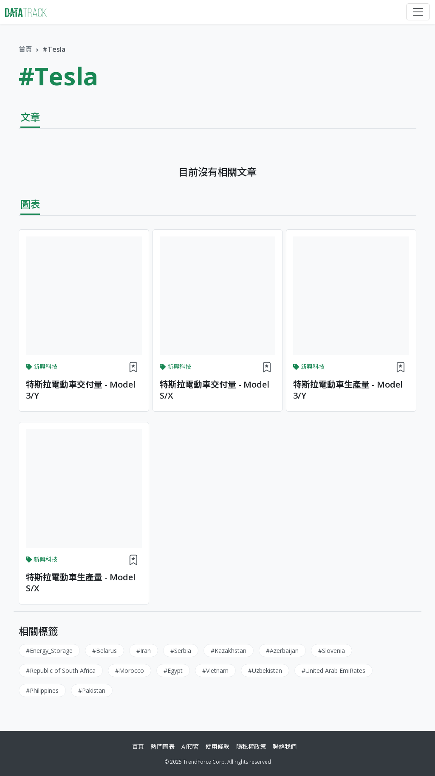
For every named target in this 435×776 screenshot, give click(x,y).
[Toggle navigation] (418, 11)
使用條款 (217, 746)
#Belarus (104, 651)
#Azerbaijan (282, 651)
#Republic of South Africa (61, 670)
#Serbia (180, 651)
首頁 (25, 49)
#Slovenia (331, 651)
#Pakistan (91, 690)
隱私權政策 (251, 746)
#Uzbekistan (265, 670)
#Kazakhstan (228, 651)
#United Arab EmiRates (333, 670)
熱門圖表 (163, 746)
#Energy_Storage (49, 651)
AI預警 (190, 746)
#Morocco (129, 670)
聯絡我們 (285, 746)
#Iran (143, 651)
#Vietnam (215, 670)
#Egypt (173, 670)
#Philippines (42, 690)
